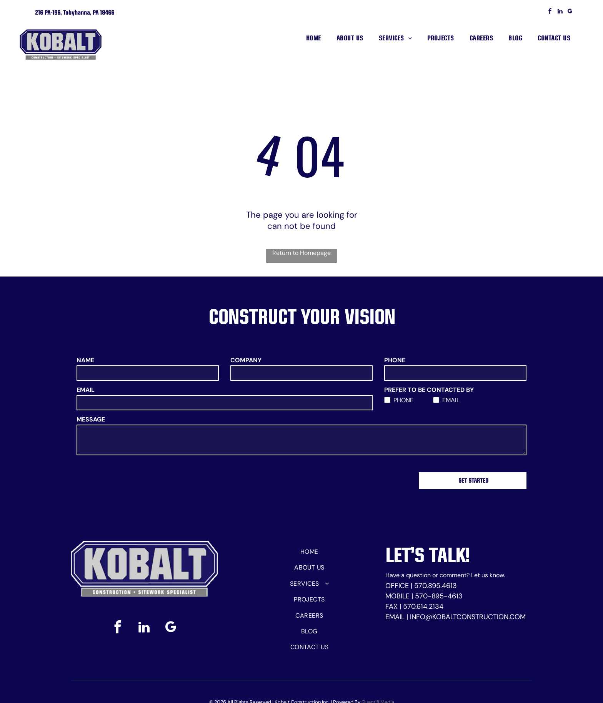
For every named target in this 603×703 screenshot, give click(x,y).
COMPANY (246, 360)
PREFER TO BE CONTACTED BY (429, 390)
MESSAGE (91, 419)
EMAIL (86, 390)
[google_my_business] (570, 12)
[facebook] (550, 12)
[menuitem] (313, 38)
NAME (85, 360)
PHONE (394, 360)
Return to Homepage (301, 253)
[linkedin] (560, 12)
